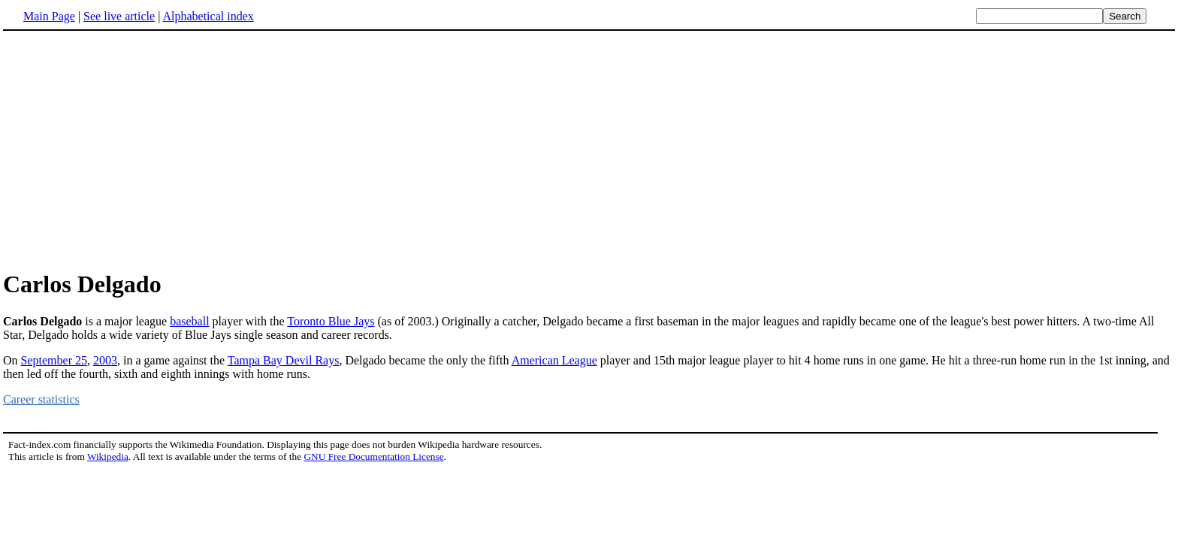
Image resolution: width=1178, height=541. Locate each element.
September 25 (54, 360)
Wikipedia (107, 456)
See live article (119, 16)
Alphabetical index (207, 16)
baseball (189, 321)
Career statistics (41, 399)
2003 (105, 360)
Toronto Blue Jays (330, 321)
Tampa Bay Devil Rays (284, 360)
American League (554, 360)
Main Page (49, 16)
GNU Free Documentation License (373, 456)
